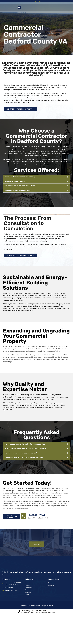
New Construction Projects (15, 181)
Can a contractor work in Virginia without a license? (24, 457)
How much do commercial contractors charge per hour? (25, 444)
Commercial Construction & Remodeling (20, 177)
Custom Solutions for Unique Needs (18, 190)
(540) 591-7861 (36, 515)
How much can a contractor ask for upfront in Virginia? (25, 448)
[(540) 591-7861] (23, 516)
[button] (19, 7)
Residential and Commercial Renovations (20, 186)
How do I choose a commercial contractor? (21, 453)
